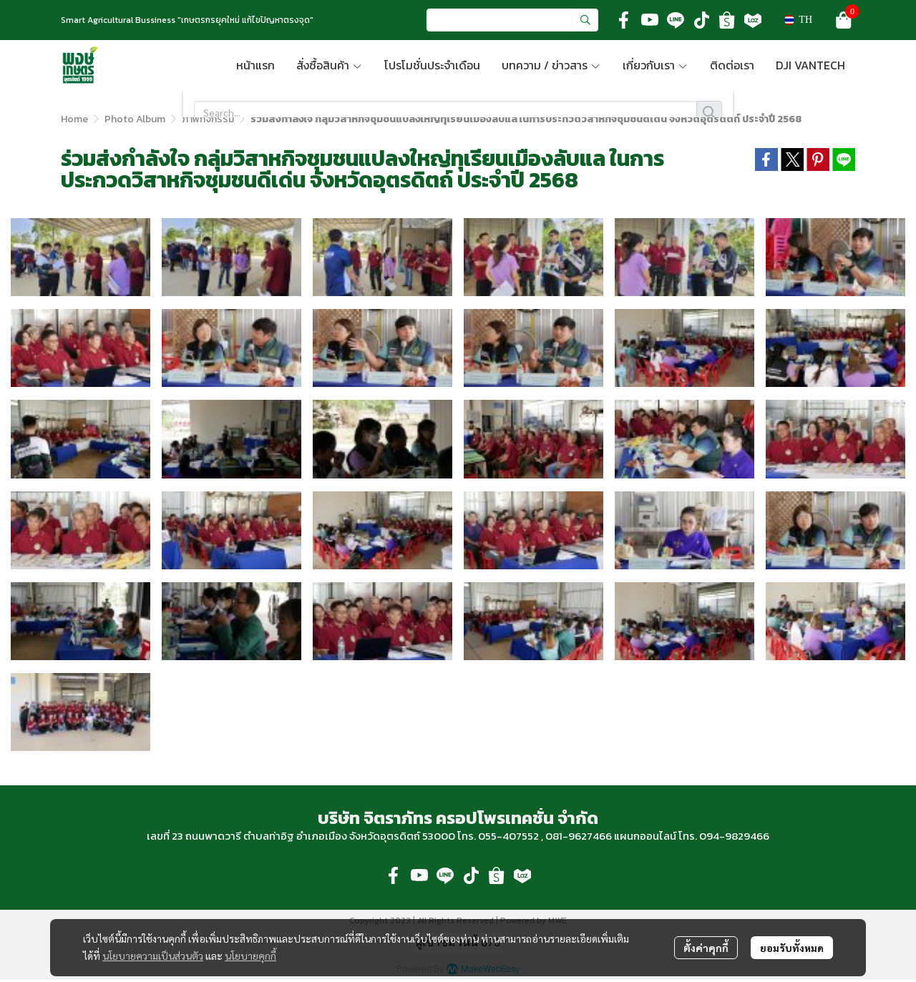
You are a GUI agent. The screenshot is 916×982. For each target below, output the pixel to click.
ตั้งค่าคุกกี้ (706, 947)
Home (74, 119)
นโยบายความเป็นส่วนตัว (152, 955)
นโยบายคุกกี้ (250, 955)
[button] (512, 20)
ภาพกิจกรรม (208, 119)
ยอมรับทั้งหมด (792, 947)
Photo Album (134, 119)
